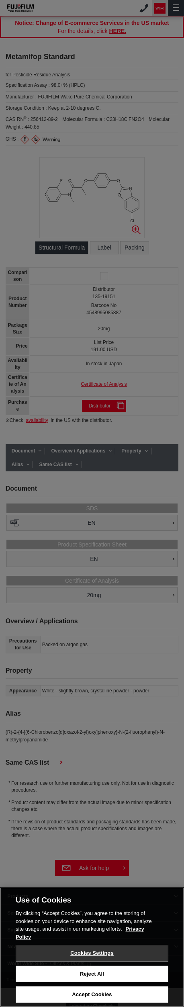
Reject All (92, 976)
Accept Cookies (92, 997)
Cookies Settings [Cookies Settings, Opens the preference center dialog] (92, 955)
